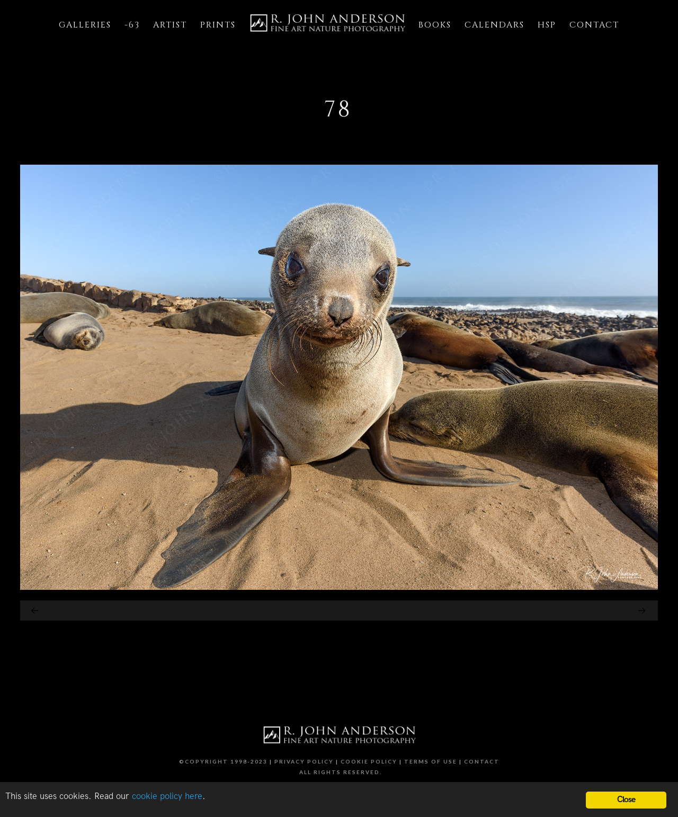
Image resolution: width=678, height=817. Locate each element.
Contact (481, 761)
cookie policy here (167, 796)
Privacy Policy (304, 761)
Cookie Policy (369, 761)
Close (626, 800)
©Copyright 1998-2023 (223, 761)
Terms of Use (430, 761)
